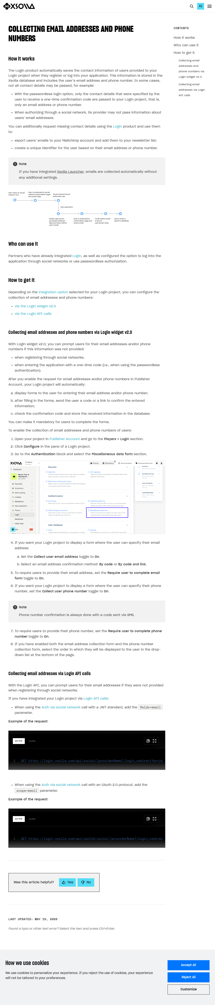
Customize (189, 989)
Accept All (188, 965)
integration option (53, 292)
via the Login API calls (33, 313)
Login (117, 126)
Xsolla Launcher (70, 171)
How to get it (184, 52)
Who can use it (186, 45)
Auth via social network (61, 707)
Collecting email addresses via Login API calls (192, 90)
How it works (184, 37)
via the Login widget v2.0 (35, 306)
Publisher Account (65, 439)
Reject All (189, 977)
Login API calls (96, 698)
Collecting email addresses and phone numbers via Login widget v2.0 (191, 68)
